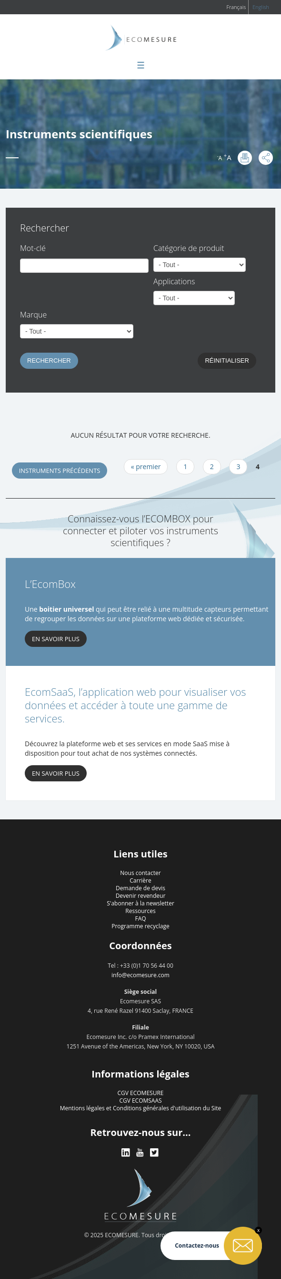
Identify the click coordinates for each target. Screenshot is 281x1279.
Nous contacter (140, 873)
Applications (174, 282)
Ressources (140, 911)
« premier (146, 466)
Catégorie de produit (188, 248)
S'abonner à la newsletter (140, 903)
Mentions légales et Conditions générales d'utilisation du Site (140, 1108)
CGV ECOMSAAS (140, 1100)
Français (236, 6)
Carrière (140, 880)
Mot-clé (33, 248)
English (260, 6)
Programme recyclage (140, 926)
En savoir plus (56, 773)
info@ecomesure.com (140, 975)
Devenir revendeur (141, 896)
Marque (33, 315)
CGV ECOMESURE (141, 1093)
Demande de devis (140, 888)
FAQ (140, 918)
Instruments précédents (59, 470)
